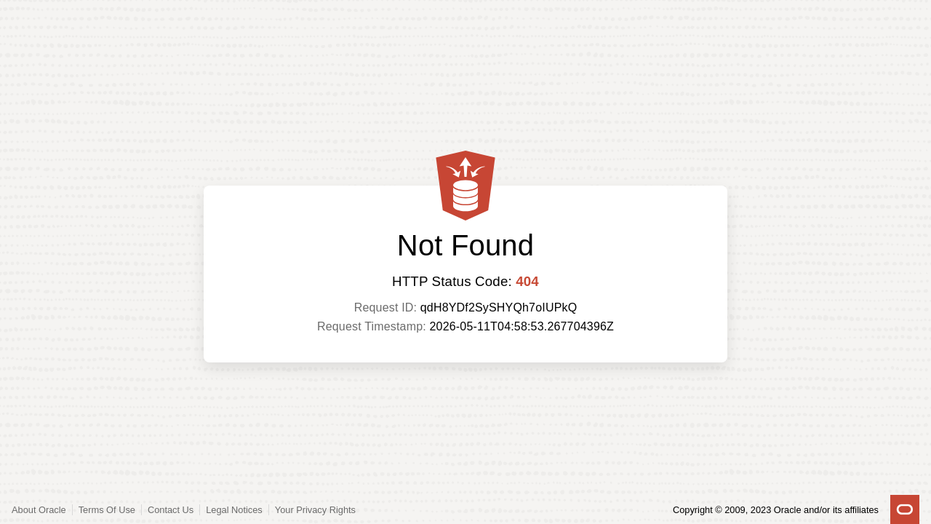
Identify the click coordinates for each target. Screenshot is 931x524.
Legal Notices (234, 509)
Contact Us (170, 509)
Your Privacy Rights (315, 509)
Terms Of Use (107, 509)
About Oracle (39, 509)
